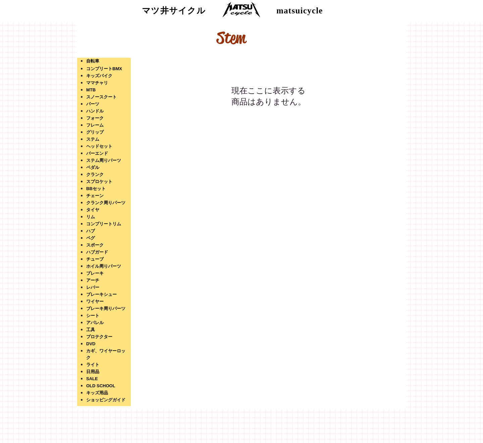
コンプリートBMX (104, 68)
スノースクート (101, 96)
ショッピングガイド (105, 399)
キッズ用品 (97, 392)
